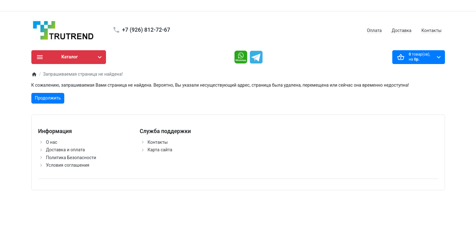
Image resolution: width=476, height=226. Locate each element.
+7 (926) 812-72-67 (146, 30)
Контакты (431, 30)
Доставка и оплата (65, 149)
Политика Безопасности (71, 157)
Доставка (401, 30)
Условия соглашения (67, 165)
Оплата (374, 30)
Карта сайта (160, 149)
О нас (51, 142)
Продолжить (48, 97)
